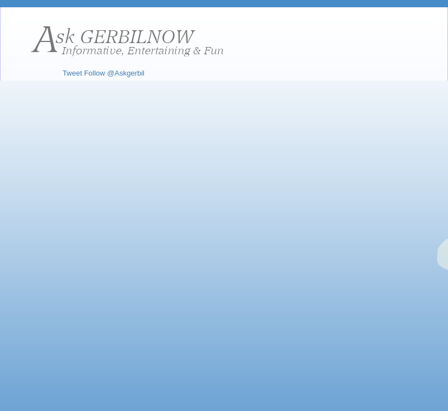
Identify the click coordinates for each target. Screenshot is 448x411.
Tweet (72, 73)
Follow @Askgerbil (114, 73)
